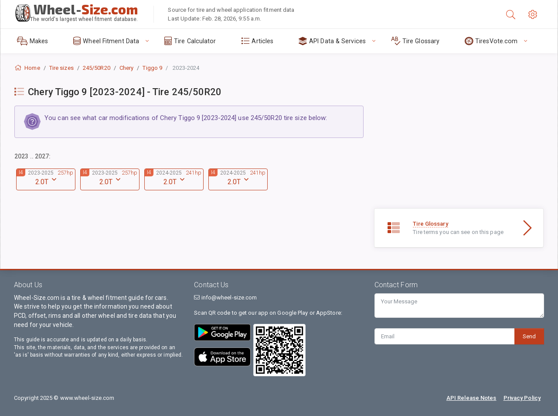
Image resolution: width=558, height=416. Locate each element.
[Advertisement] (459, 147)
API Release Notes (471, 398)
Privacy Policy (522, 398)
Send (529, 336)
